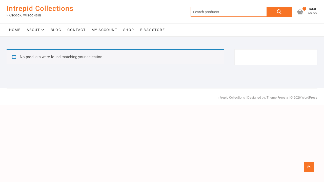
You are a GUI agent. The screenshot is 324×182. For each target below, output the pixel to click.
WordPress (309, 97)
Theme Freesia (277, 97)
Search (279, 12)
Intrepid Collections (40, 8)
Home (15, 30)
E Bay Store (152, 30)
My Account (104, 30)
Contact (76, 30)
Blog (56, 30)
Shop (128, 30)
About (33, 30)
